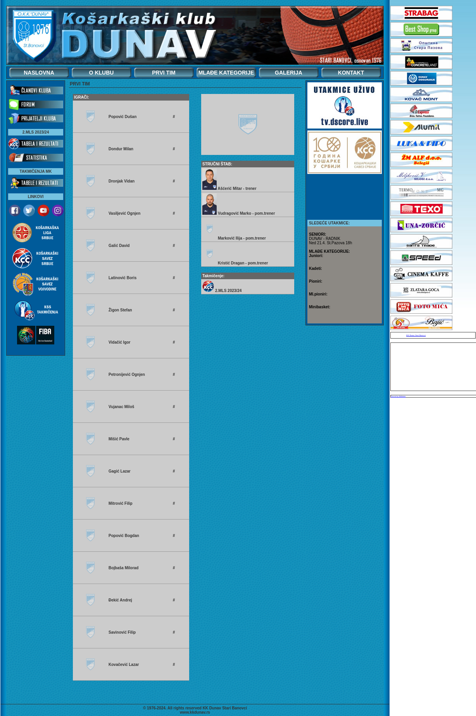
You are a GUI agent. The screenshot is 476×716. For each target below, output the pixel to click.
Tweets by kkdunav (398, 396)
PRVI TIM (163, 73)
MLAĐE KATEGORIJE (226, 73)
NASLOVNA (39, 73)
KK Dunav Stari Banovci (416, 335)
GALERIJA (288, 73)
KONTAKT (351, 73)
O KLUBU (101, 73)
